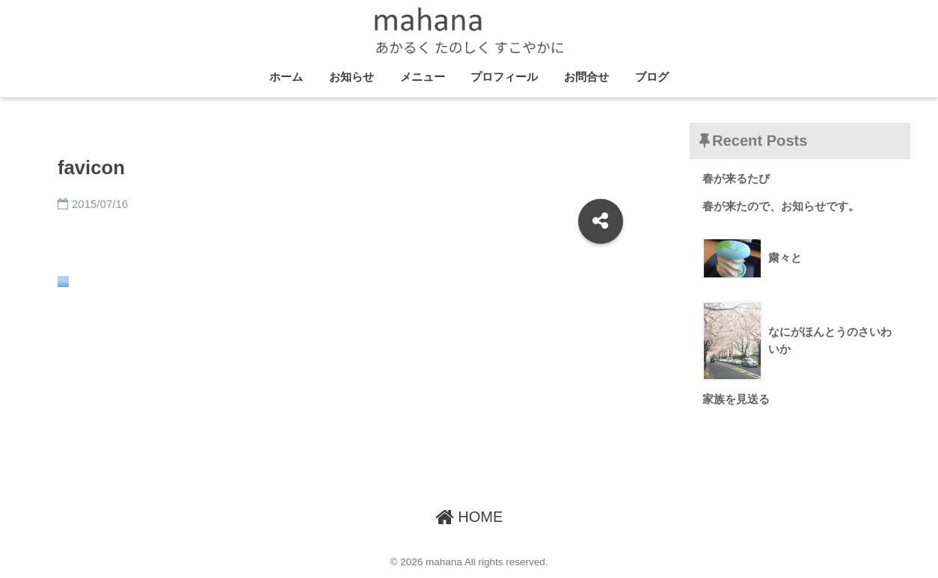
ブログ (652, 76)
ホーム (286, 76)
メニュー (422, 76)
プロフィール (504, 76)
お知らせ (351, 76)
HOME (469, 516)
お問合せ (586, 76)
